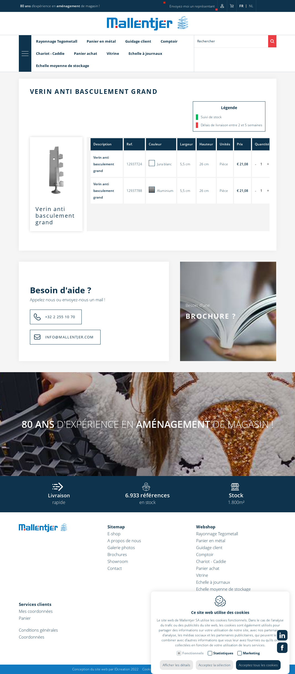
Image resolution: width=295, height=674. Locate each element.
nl (251, 6)
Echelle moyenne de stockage (62, 65)
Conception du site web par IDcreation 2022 (105, 669)
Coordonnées (31, 637)
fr (241, 6)
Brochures (117, 554)
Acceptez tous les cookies (258, 659)
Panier (25, 618)
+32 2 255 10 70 (60, 316)
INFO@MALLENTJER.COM (69, 337)
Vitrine (113, 53)
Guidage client (138, 41)
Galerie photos (121, 547)
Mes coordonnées (36, 611)
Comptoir (169, 41)
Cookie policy (152, 669)
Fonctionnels (193, 647)
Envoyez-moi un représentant (192, 6)
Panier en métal (101, 41)
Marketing (251, 647)
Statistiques (223, 647)
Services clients (35, 604)
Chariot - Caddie (50, 53)
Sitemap (116, 526)
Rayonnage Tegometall (56, 41)
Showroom (117, 561)
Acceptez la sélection (214, 659)
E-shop (113, 533)
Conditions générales (38, 630)
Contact (114, 568)
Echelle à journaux (145, 53)
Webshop (206, 526)
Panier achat (85, 53)
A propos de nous (124, 540)
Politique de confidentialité (186, 669)
